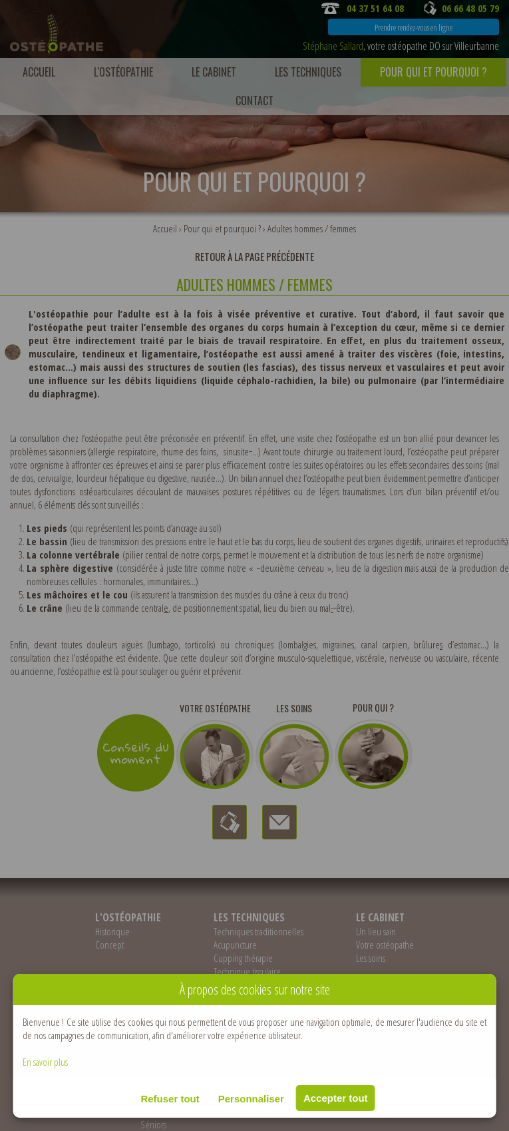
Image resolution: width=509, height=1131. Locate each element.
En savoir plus (45, 1061)
